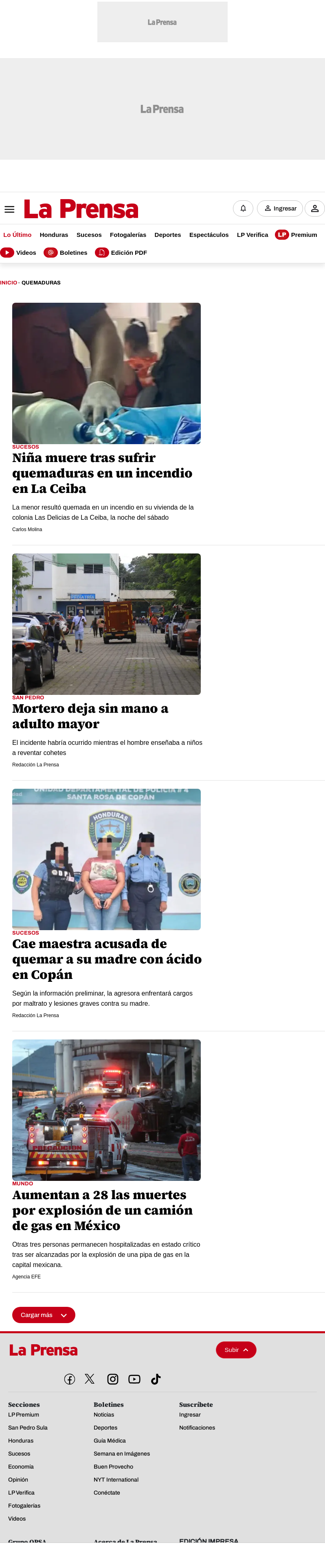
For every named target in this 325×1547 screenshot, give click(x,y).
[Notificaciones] (243, 208)
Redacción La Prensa (35, 765)
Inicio (8, 283)
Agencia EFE (26, 1276)
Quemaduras (41, 283)
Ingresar (285, 208)
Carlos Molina (27, 529)
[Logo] (61, 209)
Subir (236, 1349)
